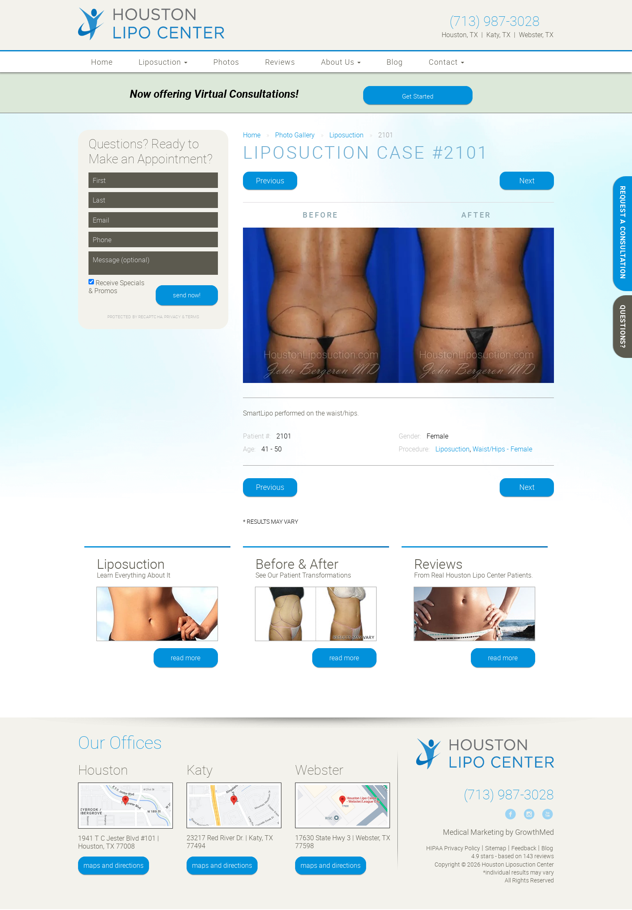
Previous (270, 181)
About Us (341, 62)
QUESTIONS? (622, 326)
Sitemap (495, 849)
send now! (186, 296)
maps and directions (113, 866)
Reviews (280, 62)
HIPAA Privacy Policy (453, 849)
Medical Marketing (473, 833)
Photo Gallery (295, 135)
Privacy (173, 318)
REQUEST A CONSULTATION (622, 232)
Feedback (523, 849)
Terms (192, 318)
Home (102, 62)
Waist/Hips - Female (502, 449)
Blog (395, 62)
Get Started (418, 96)
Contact (446, 62)
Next (527, 181)
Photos (226, 62)
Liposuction (163, 62)
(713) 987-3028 (495, 21)
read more (186, 658)
